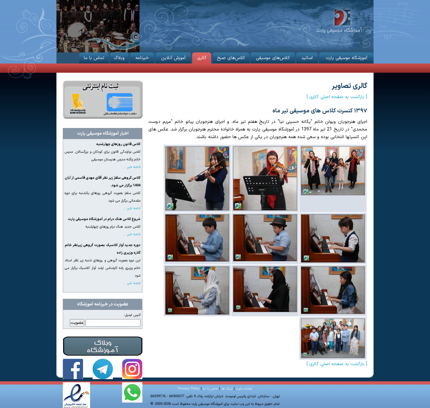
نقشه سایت (244, 388)
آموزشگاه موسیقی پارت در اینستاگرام (132, 369)
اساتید (307, 56)
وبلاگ (119, 56)
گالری (201, 56)
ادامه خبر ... (131, 167)
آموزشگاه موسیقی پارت (339, 21)
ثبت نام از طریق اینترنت (102, 99)
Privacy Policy (188, 388)
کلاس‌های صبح (230, 56)
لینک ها (226, 388)
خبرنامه (142, 56)
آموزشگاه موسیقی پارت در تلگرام (103, 369)
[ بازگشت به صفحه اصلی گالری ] (337, 97)
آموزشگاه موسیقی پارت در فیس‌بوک (73, 369)
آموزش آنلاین (173, 56)
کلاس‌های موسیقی (273, 56)
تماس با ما (93, 56)
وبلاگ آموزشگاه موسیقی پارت (102, 346)
